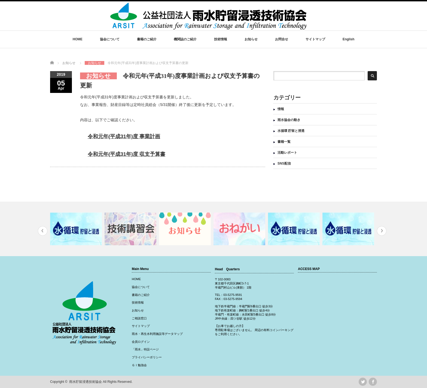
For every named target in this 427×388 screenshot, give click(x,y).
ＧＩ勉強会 (139, 365)
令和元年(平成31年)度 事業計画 (124, 136)
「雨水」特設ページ (145, 349)
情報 (280, 109)
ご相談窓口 (139, 318)
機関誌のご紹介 (185, 39)
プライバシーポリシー (147, 357)
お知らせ (251, 39)
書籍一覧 (284, 142)
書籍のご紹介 (147, 39)
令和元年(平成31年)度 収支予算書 (126, 154)
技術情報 (220, 39)
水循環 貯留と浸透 (290, 131)
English (348, 39)
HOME (78, 39)
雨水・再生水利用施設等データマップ (157, 333)
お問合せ (281, 39)
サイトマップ (315, 39)
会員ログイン (141, 341)
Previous (42, 231)
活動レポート (287, 152)
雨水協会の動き (288, 120)
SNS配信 (284, 163)
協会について (110, 39)
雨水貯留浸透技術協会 (85, 382)
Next (381, 231)
